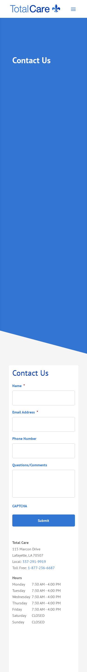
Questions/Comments (29, 465)
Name (18, 385)
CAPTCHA (19, 506)
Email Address (25, 412)
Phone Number (24, 438)
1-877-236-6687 (41, 567)
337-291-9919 (34, 561)
